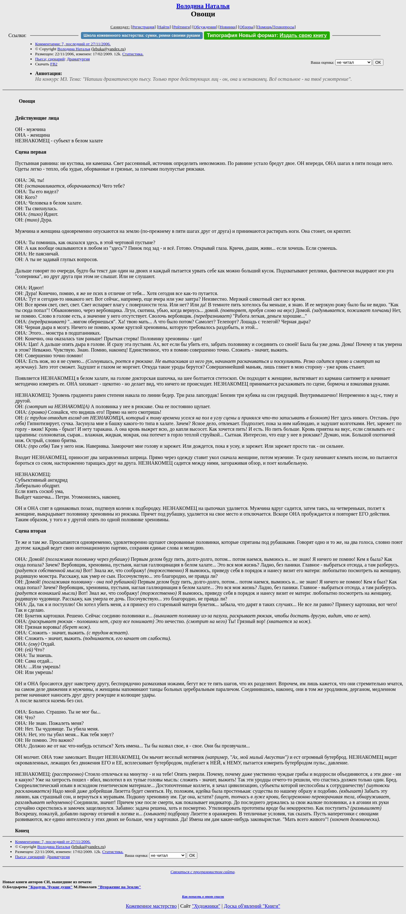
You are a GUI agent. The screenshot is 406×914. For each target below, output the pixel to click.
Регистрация (143, 27)
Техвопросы (284, 27)
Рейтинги (181, 27)
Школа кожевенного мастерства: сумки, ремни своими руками (141, 35)
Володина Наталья (203, 6)
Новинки (228, 27)
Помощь (264, 27)
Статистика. (133, 54)
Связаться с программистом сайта (202, 871)
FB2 (53, 64)
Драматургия (78, 59)
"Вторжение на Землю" (119, 886)
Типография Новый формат (242, 35)
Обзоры (246, 27)
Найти (163, 27)
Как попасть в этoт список (203, 896)
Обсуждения (205, 27)
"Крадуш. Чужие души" (50, 886)
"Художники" (206, 906)
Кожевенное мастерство (151, 906)
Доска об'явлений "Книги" (252, 906)
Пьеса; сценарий (50, 59)
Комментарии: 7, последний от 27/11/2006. (73, 43)
